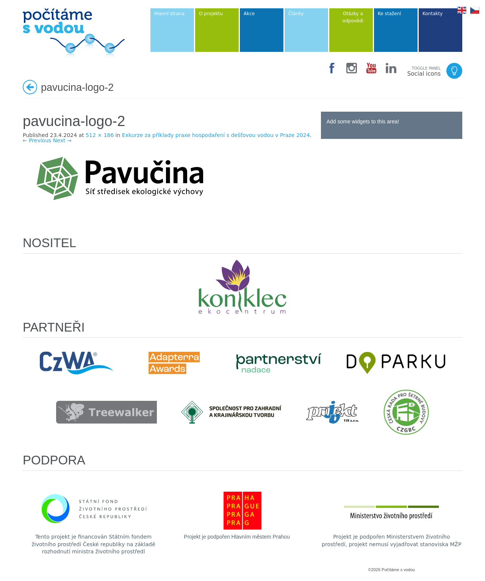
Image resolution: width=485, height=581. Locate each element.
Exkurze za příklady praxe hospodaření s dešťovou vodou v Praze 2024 (216, 135)
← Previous (37, 140)
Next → (62, 140)
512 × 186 (100, 135)
